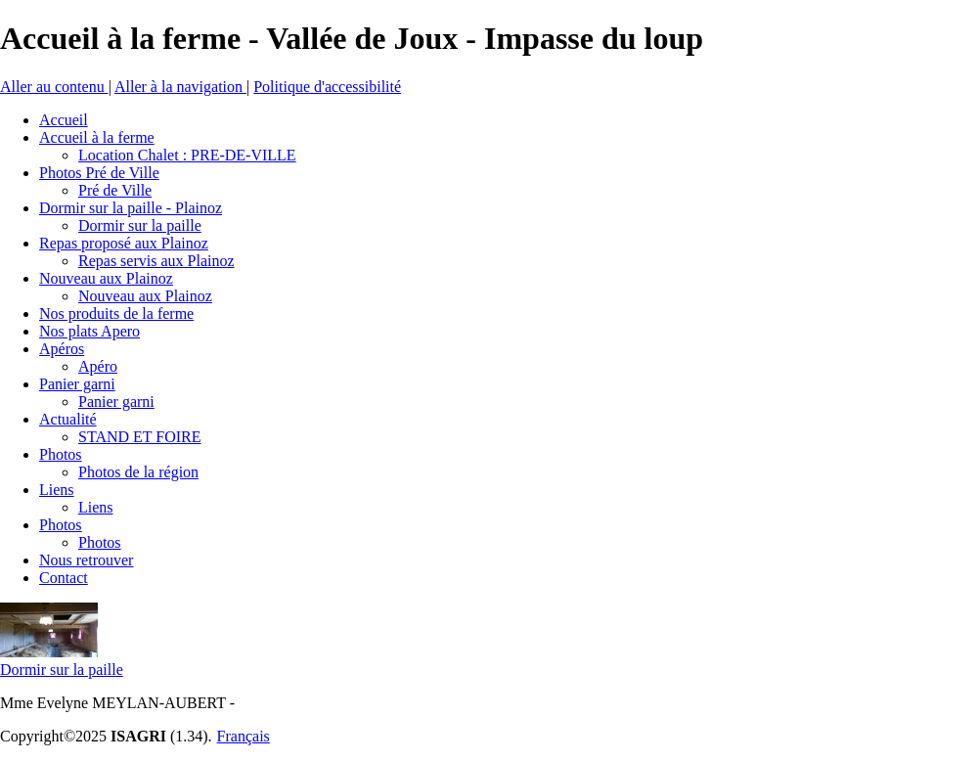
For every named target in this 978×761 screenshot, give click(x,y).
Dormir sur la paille (61, 669)
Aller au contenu (54, 86)
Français (243, 736)
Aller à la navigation (180, 86)
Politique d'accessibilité (327, 86)
